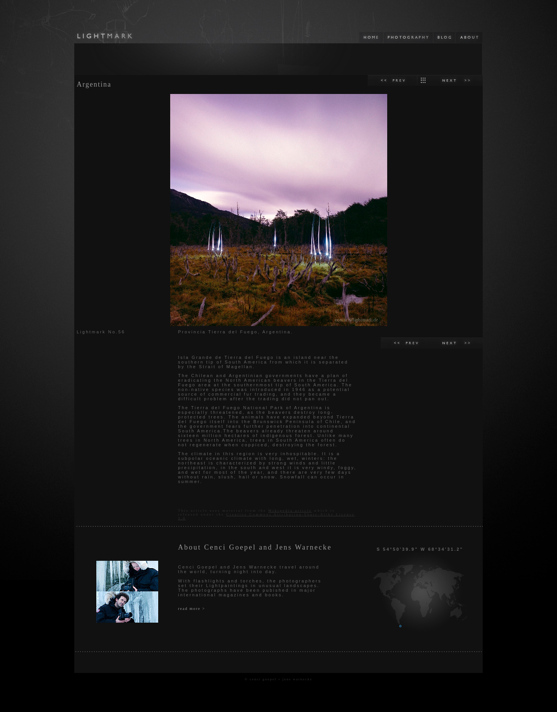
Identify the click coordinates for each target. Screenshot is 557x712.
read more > (191, 608)
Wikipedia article (290, 510)
